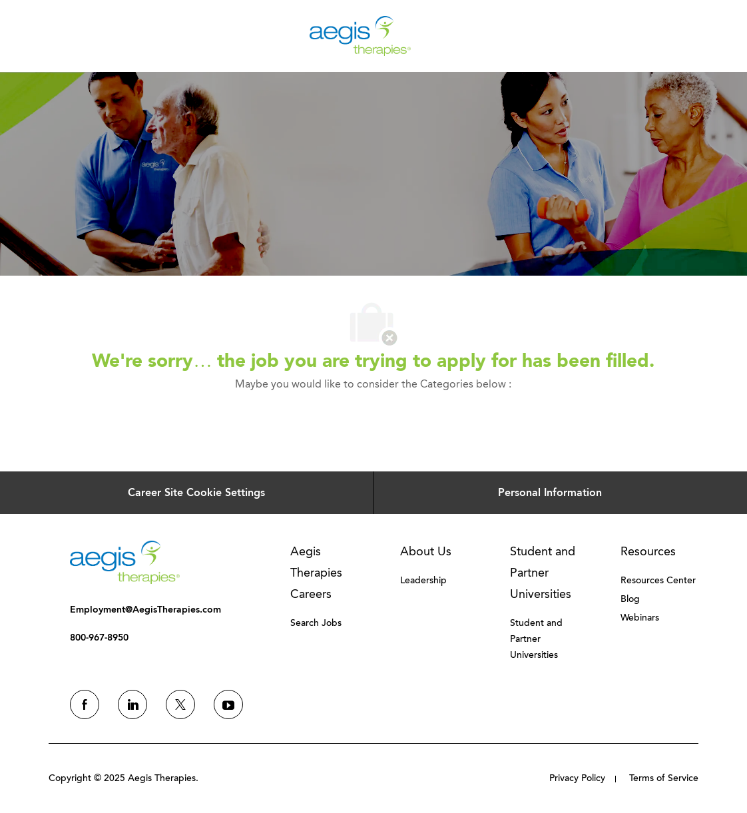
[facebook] (84, 704)
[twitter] (180, 704)
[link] (125, 562)
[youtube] (228, 704)
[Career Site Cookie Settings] (196, 492)
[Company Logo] (360, 35)
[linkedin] (132, 704)
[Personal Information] (550, 492)
